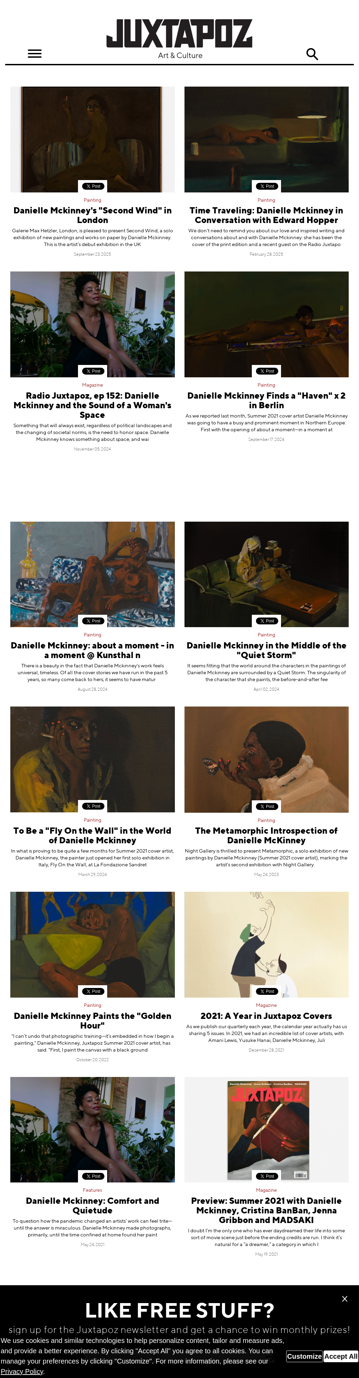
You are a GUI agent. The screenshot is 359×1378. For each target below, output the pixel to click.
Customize (304, 1356)
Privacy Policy (22, 1371)
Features (92, 1190)
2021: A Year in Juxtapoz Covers (266, 1016)
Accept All (341, 1356)
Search (312, 54)
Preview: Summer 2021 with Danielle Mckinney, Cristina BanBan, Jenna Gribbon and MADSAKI (266, 1211)
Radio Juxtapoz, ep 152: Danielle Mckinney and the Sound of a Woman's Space (92, 406)
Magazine (92, 385)
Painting (92, 200)
